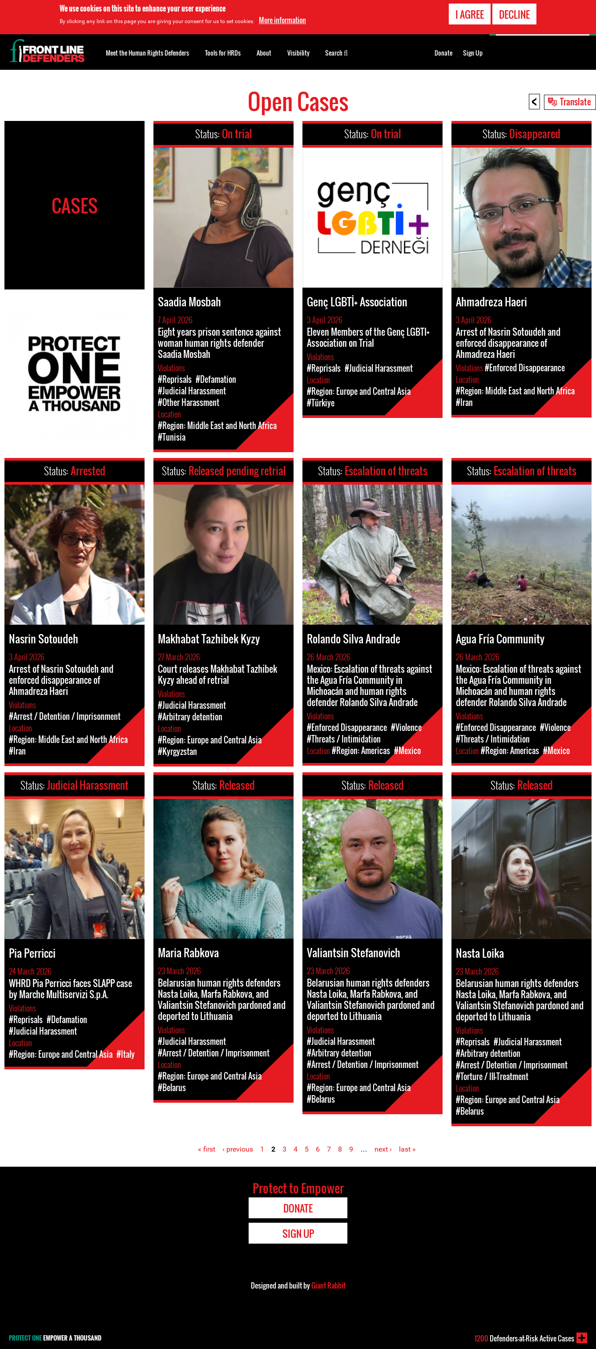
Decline (514, 13)
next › (383, 1149)
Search (336, 52)
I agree (469, 13)
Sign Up (473, 52)
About (264, 52)
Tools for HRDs (223, 52)
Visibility (298, 52)
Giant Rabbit (328, 1285)
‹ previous (237, 1149)
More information (282, 19)
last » (407, 1149)
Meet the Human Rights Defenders (147, 52)
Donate (443, 52)
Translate (575, 101)
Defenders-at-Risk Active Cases (524, 1338)
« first (206, 1149)
